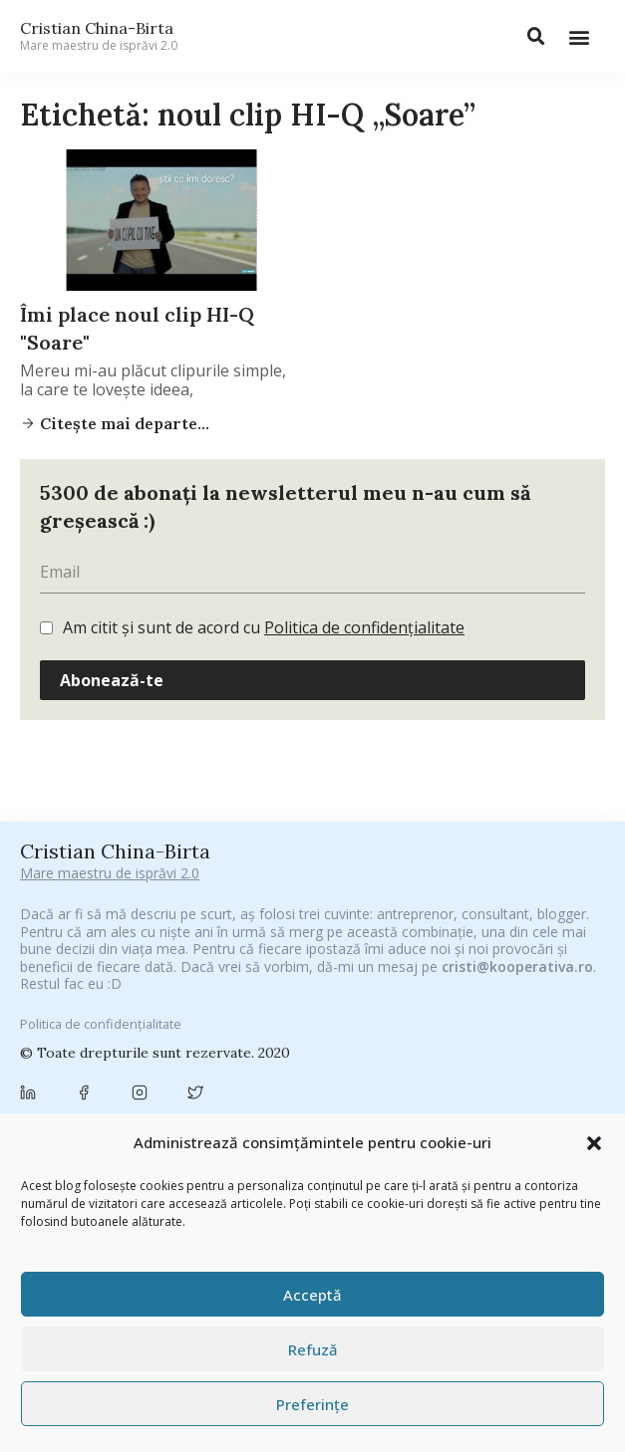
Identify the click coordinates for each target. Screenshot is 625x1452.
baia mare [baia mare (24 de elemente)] (158, 1018)
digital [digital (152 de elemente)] (218, 1098)
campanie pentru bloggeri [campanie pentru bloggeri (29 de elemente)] (379, 1041)
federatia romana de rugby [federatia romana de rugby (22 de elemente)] (348, 1099)
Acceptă (312, 1295)
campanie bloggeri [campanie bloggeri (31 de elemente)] (222, 1041)
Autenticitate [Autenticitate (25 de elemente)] (67, 1018)
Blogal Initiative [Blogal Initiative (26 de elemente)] (335, 1018)
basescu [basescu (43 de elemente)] (239, 1018)
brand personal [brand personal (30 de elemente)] (450, 1018)
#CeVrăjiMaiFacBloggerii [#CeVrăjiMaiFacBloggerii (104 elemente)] (246, 967)
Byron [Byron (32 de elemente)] (123, 1041)
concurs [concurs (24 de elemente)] (306, 1071)
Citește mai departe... (122, 423)
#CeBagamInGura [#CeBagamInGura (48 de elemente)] (84, 968)
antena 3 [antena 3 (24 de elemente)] (406, 994)
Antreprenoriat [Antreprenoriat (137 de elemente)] (511, 993)
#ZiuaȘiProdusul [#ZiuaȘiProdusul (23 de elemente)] (216, 994)
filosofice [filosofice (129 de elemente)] (487, 1098)
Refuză (313, 1349)
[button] (594, 1143)
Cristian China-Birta (98, 36)
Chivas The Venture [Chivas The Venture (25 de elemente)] (203, 1071)
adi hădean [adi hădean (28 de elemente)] (322, 994)
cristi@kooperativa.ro (517, 836)
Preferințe (312, 1404)
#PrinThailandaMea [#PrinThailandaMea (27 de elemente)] (87, 994)
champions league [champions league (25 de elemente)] (533, 1041)
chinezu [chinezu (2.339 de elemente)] (77, 1069)
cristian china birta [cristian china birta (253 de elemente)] (423, 1070)
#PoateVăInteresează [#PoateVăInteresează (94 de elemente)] (425, 968)
